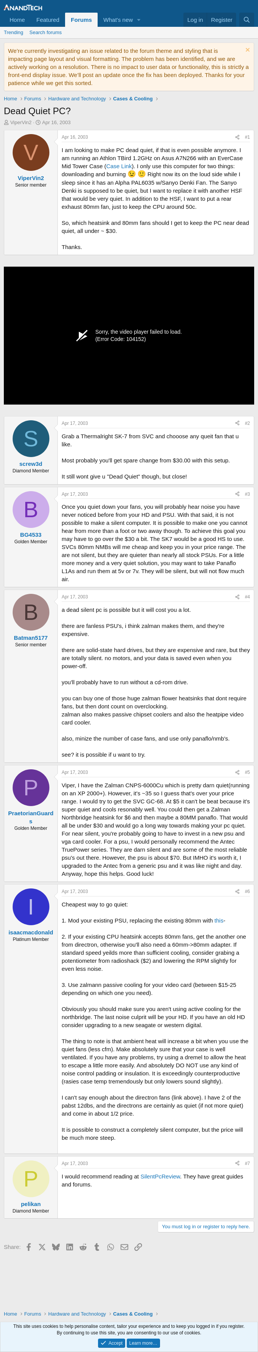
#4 (247, 597)
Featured (47, 19)
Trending (13, 32)
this (218, 920)
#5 (247, 772)
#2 (247, 423)
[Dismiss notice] (246, 51)
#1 (247, 137)
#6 (247, 891)
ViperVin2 (21, 122)
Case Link (119, 166)
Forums (81, 19)
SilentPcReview (160, 1176)
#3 (247, 494)
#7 (247, 1163)
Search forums (45, 32)
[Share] (237, 137)
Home (17, 19)
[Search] (246, 20)
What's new (118, 19)
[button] (139, 20)
